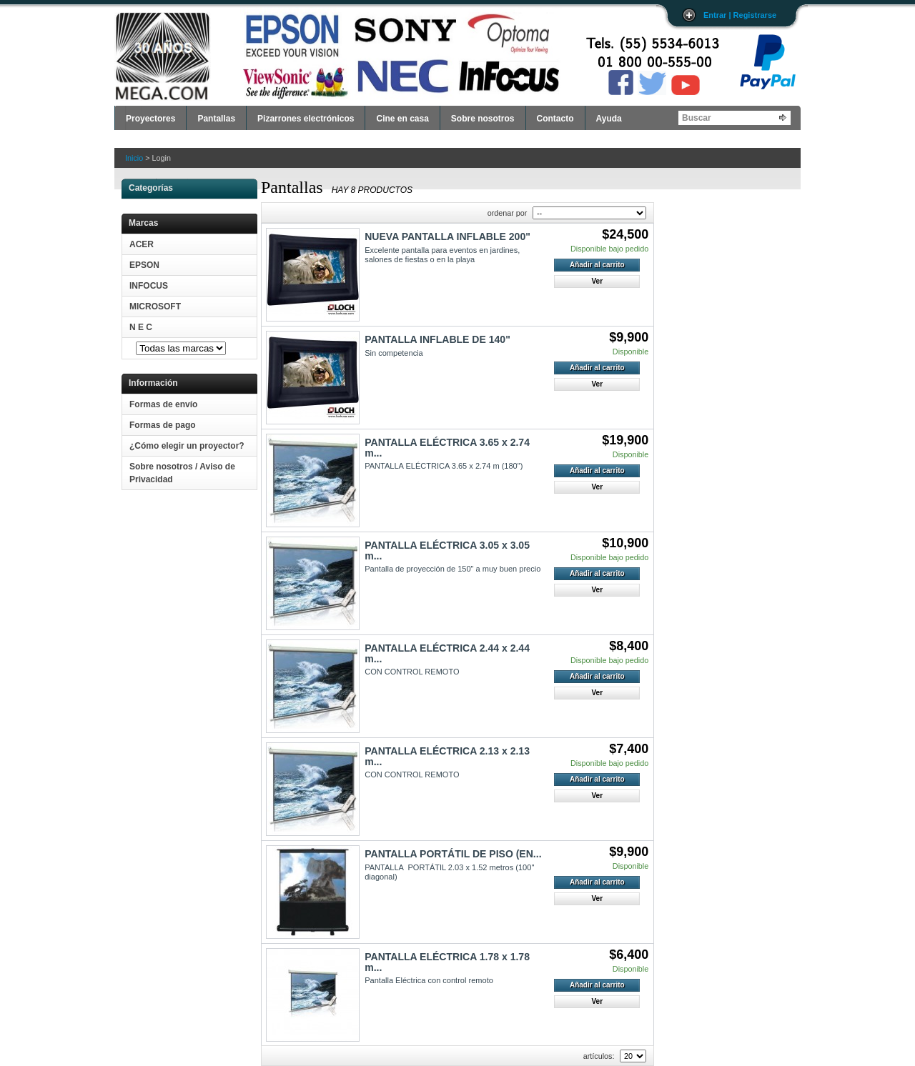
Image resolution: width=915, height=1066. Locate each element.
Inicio (134, 158)
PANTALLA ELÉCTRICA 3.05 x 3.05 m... (447, 550)
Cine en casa (402, 119)
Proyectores (150, 119)
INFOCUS (148, 286)
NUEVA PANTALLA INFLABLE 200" (447, 236)
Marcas (143, 223)
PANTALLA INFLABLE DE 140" (437, 339)
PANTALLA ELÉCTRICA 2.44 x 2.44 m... (447, 653)
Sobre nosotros (483, 119)
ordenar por (508, 213)
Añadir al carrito (597, 265)
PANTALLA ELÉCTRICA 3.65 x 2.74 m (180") (444, 466)
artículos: (599, 1056)
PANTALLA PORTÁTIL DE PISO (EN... (453, 854)
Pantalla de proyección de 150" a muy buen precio (452, 568)
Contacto (555, 119)
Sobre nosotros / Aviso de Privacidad (182, 473)
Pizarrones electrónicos (305, 119)
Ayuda (609, 119)
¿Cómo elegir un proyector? (186, 446)
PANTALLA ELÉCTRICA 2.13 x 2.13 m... (447, 756)
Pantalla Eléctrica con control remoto (429, 980)
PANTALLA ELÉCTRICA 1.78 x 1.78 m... (447, 961)
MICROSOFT (155, 307)
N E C (140, 327)
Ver (597, 281)
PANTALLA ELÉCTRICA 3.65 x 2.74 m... (447, 447)
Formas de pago (162, 425)
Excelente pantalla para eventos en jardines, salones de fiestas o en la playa (442, 255)
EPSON (144, 265)
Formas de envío (163, 404)
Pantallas (216, 119)
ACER (141, 244)
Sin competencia (394, 353)
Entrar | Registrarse (739, 15)
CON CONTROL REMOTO (412, 671)
